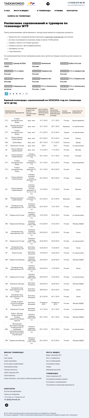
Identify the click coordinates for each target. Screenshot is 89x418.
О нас (7, 11)
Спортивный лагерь (11, 367)
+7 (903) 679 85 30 (76, 3)
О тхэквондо (44, 11)
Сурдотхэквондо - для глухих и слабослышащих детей (22, 378)
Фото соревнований (53, 361)
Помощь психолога (10, 369)
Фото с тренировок (53, 358)
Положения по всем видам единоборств (60, 385)
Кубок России (75, 63)
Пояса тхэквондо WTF (53, 376)
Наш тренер (8, 358)
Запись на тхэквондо (19, 16)
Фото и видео (21, 11)
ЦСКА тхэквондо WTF (11, 372)
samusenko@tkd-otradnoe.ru (76, 5)
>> (27, 94)
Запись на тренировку (11, 394)
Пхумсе (48, 367)
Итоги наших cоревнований (13, 364)
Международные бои (53, 369)
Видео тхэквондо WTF (53, 355)
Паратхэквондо (9, 375)
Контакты (72, 11)
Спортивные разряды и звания (56, 379)
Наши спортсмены (10, 361)
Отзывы (58, 11)
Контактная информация (12, 391)
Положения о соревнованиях (56, 382)
